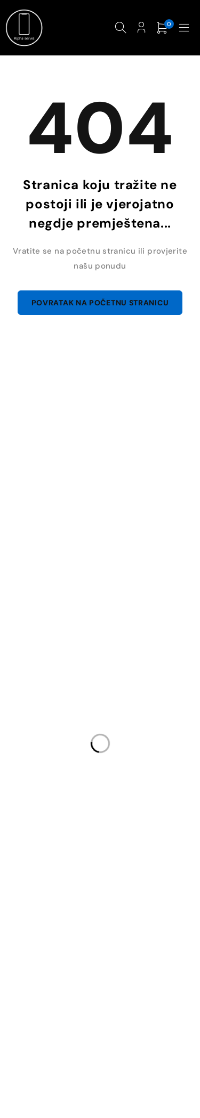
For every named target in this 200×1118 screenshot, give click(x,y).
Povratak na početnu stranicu (100, 302)
